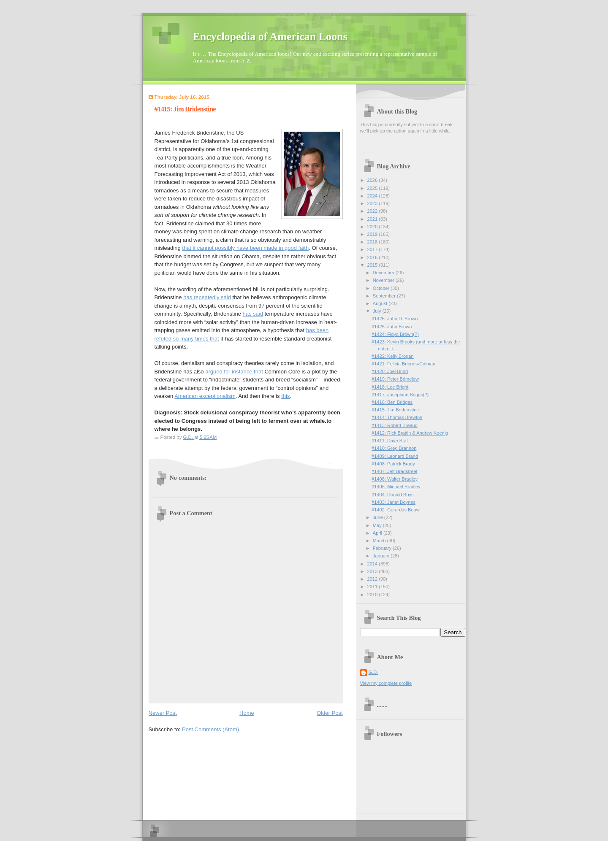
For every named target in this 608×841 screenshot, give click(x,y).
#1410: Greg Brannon (394, 448)
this (285, 396)
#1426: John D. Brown (395, 318)
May (378, 525)
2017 (373, 249)
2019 (373, 234)
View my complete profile (386, 683)
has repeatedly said (207, 297)
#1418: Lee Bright (390, 386)
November (384, 280)
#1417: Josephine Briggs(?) (400, 394)
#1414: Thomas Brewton (397, 417)
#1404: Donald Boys (393, 494)
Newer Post (163, 713)
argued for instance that (234, 371)
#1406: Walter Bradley (395, 478)
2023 (373, 203)
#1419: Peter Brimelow (395, 378)
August (380, 303)
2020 (373, 226)
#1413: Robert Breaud (395, 425)
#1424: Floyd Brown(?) (395, 334)
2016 (373, 257)
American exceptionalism (205, 396)
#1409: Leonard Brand (395, 456)
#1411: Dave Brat (390, 440)
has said (253, 314)
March (380, 540)
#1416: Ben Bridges (392, 402)
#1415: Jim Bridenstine (395, 409)
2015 (373, 265)
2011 (373, 586)
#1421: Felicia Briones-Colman (403, 363)
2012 (373, 578)
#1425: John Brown (392, 326)
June (378, 517)
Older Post (329, 713)
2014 (373, 563)
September (385, 295)
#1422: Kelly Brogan (393, 356)
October (382, 288)
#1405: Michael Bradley (396, 486)
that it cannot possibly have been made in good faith (245, 248)
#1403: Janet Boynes (393, 502)
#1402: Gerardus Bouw (396, 509)
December (384, 272)
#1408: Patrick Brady (393, 463)
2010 (373, 594)
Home (246, 713)
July (378, 311)
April (378, 532)
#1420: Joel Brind (390, 371)
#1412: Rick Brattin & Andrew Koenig (410, 432)
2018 (373, 241)
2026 (373, 180)
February (383, 548)
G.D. (373, 672)
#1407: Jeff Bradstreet (395, 471)
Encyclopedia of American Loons (270, 36)
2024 (373, 195)
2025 (373, 188)
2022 (373, 211)
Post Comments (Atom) (210, 729)
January (382, 555)
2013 (373, 571)
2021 (373, 219)
